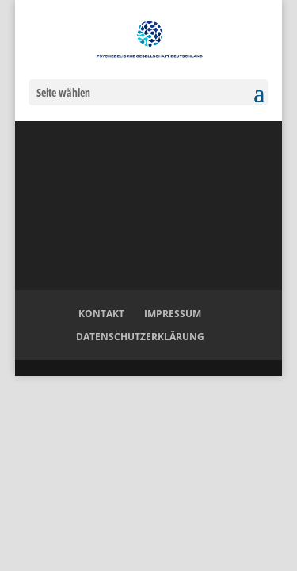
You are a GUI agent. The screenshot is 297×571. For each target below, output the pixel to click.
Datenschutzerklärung (140, 336)
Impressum (172, 313)
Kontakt (101, 313)
